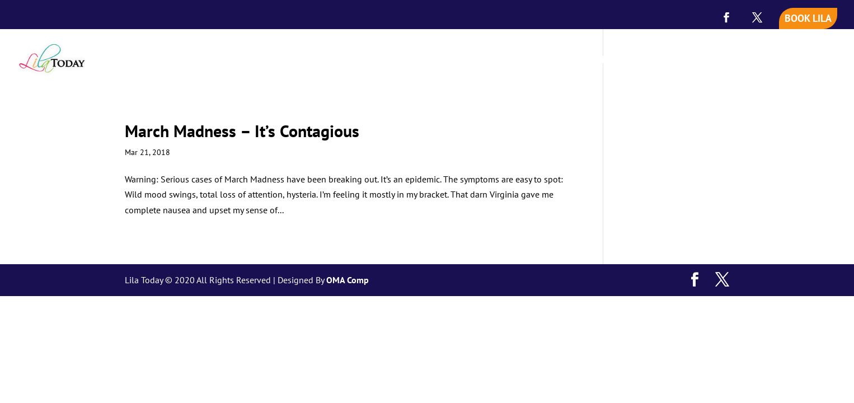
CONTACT (816, 61)
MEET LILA (604, 61)
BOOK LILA (808, 18)
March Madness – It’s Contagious (242, 131)
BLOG (770, 61)
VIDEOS (727, 61)
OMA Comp (347, 279)
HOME (554, 61)
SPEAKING (663, 61)
